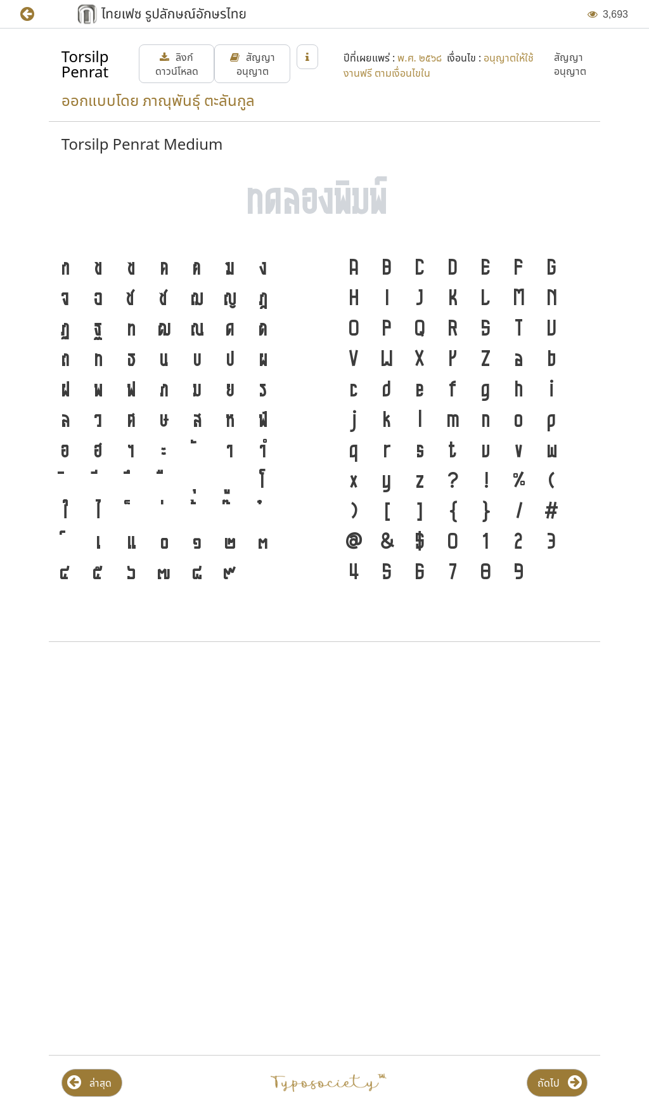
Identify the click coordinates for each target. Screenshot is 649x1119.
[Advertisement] (324, 753)
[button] (36, 14)
